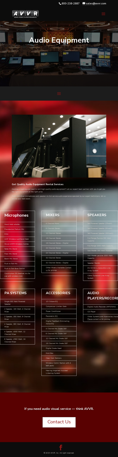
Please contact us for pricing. (98, 319)
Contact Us (59, 422)
